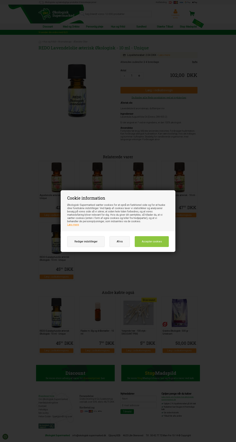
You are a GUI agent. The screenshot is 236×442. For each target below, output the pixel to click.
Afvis (120, 241)
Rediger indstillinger (86, 241)
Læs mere (73, 224)
